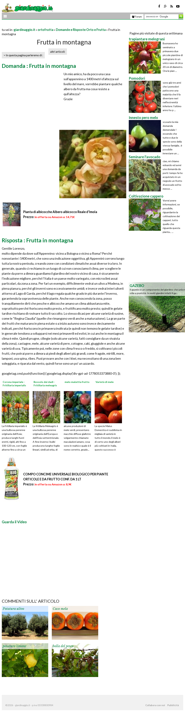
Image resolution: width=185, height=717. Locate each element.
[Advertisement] (43, 25)
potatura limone (14, 646)
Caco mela (60, 609)
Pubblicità (173, 705)
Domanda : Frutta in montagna (39, 66)
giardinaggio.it (24, 30)
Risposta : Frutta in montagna (37, 240)
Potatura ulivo (13, 609)
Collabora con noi (155, 705)
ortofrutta (45, 30)
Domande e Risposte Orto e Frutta (81, 30)
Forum (137, 16)
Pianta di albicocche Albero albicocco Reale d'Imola (60, 212)
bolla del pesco (63, 646)
